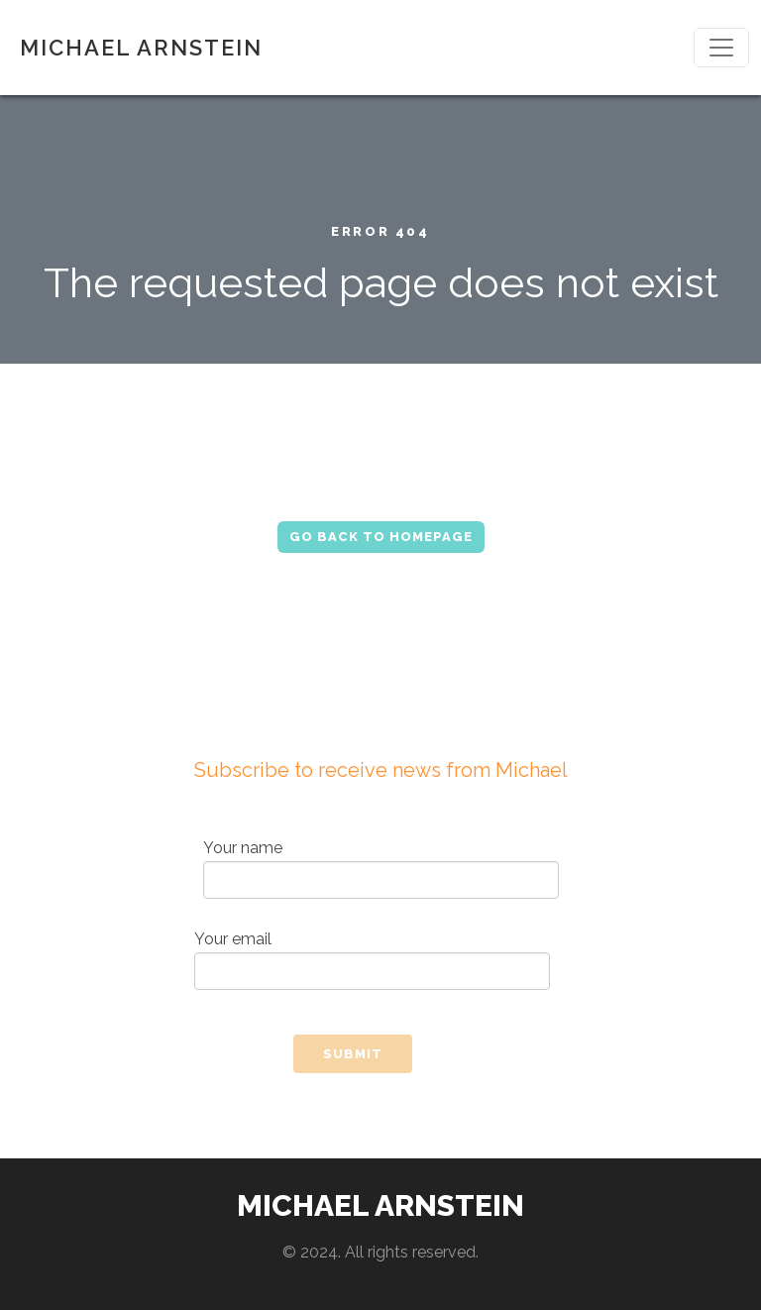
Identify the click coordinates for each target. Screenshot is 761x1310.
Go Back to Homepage (381, 536)
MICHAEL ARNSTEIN (141, 47)
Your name (381, 868)
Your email (372, 959)
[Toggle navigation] (721, 47)
